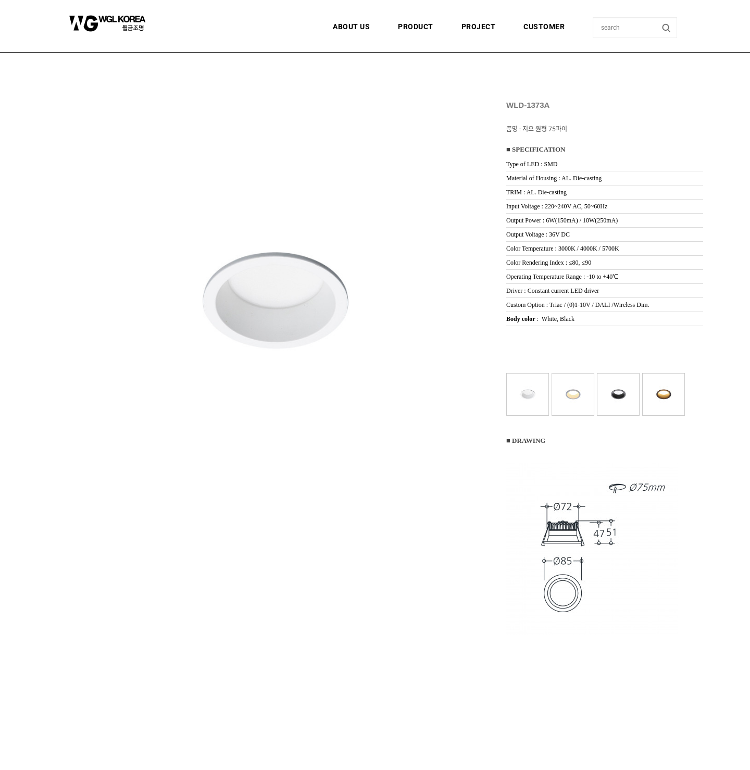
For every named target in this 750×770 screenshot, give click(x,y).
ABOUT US (351, 26)
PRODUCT (415, 26)
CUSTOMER (544, 26)
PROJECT (478, 26)
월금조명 (133, 23)
